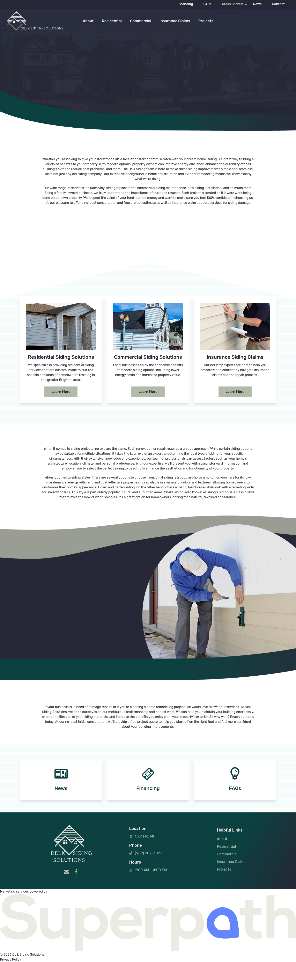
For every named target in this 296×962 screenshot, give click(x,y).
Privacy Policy (10, 959)
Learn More (61, 392)
